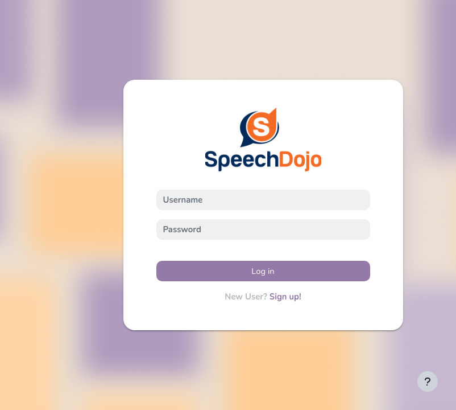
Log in (263, 271)
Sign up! (285, 296)
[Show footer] (427, 381)
